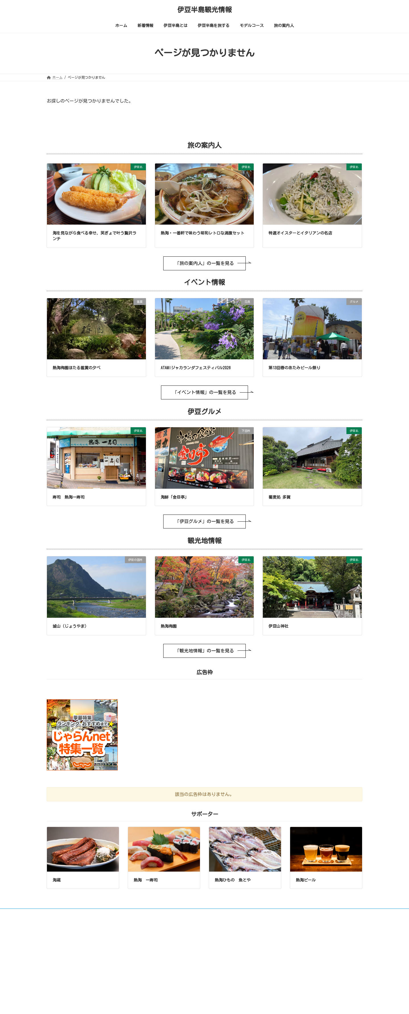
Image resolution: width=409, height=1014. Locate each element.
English (287, 955)
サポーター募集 (294, 914)
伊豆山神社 (278, 626)
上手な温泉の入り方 (177, 980)
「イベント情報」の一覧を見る (204, 392)
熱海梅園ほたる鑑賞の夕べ (76, 368)
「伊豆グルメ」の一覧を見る (204, 521)
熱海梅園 (169, 626)
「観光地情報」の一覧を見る (204, 650)
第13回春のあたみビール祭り (294, 368)
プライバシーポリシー (152, 914)
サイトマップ (224, 914)
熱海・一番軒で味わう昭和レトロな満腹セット (202, 233)
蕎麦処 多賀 (279, 497)
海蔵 (57, 880)
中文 (339, 955)
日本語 (314, 955)
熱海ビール (306, 880)
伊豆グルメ (170, 1005)
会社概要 (325, 914)
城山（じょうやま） (70, 626)
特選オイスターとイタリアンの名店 (300, 233)
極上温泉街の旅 (173, 971)
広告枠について (258, 914)
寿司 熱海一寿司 (68, 497)
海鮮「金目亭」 (175, 497)
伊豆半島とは (168, 963)
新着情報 (165, 954)
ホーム (163, 945)
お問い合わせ (191, 914)
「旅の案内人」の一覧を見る (204, 263)
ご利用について (64, 914)
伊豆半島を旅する (171, 988)
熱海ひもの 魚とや (233, 880)
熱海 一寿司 (146, 880)
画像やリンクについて (105, 914)
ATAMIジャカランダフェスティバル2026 (196, 368)
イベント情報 (172, 996)
